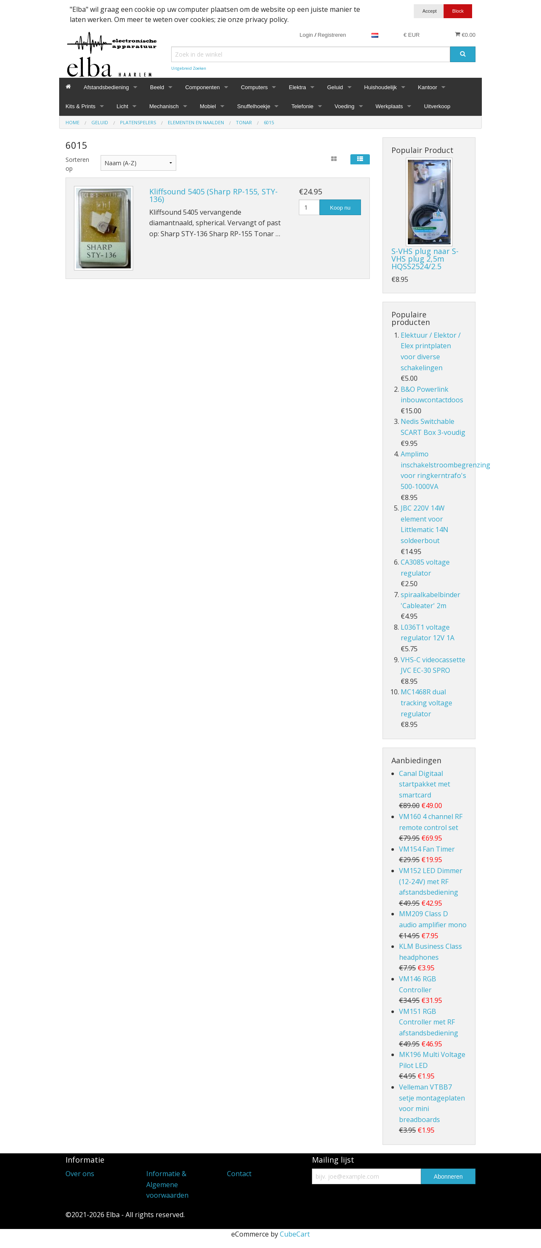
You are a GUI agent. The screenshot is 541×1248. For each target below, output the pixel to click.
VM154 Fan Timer (427, 849)
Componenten (202, 87)
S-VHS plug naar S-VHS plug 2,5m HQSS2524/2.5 (425, 258)
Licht (122, 106)
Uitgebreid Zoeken (188, 68)
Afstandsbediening (106, 87)
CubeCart (295, 1234)
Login (306, 35)
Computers (254, 87)
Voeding (345, 106)
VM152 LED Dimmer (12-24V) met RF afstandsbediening (430, 881)
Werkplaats (389, 106)
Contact (239, 1173)
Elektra (297, 87)
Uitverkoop (437, 106)
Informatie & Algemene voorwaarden (167, 1184)
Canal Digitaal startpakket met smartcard (424, 784)
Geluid (335, 87)
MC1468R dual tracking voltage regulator (426, 702)
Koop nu (340, 208)
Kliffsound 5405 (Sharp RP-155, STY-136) (213, 195)
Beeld (157, 87)
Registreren (332, 35)
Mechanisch (163, 106)
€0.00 (465, 34)
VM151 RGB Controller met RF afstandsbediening (428, 1022)
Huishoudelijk (380, 87)
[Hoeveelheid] (309, 207)
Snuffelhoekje (253, 106)
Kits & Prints (81, 106)
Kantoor (427, 87)
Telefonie (302, 106)
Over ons (80, 1173)
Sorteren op (77, 164)
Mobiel (208, 106)
